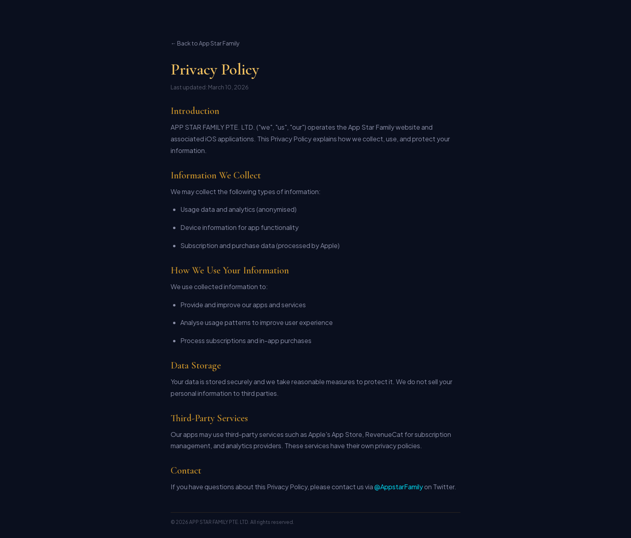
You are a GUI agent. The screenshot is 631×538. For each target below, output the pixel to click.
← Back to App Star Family (205, 43)
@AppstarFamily (398, 486)
